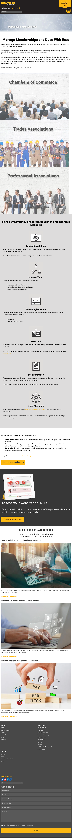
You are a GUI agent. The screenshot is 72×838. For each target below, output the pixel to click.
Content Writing (41, 749)
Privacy (3, 761)
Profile (3, 754)
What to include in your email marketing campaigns (21, 540)
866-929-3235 (15, 8)
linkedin (8, 779)
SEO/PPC (40, 744)
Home (2, 727)
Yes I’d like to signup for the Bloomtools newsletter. (17, 825)
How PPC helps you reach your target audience (19, 660)
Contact (3, 739)
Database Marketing (43, 735)
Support (3, 735)
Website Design (41, 730)
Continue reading (9, 596)
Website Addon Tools (42, 732)
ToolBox (3, 732)
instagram (10, 779)
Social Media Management (44, 747)
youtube (5, 779)
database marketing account (34, 409)
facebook (2, 779)
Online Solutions (41, 727)
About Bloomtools (5, 730)
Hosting (39, 742)
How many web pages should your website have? (20, 600)
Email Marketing (41, 737)
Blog (2, 756)
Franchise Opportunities (7, 759)
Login (2, 737)
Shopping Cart (41, 739)
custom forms (7, 353)
